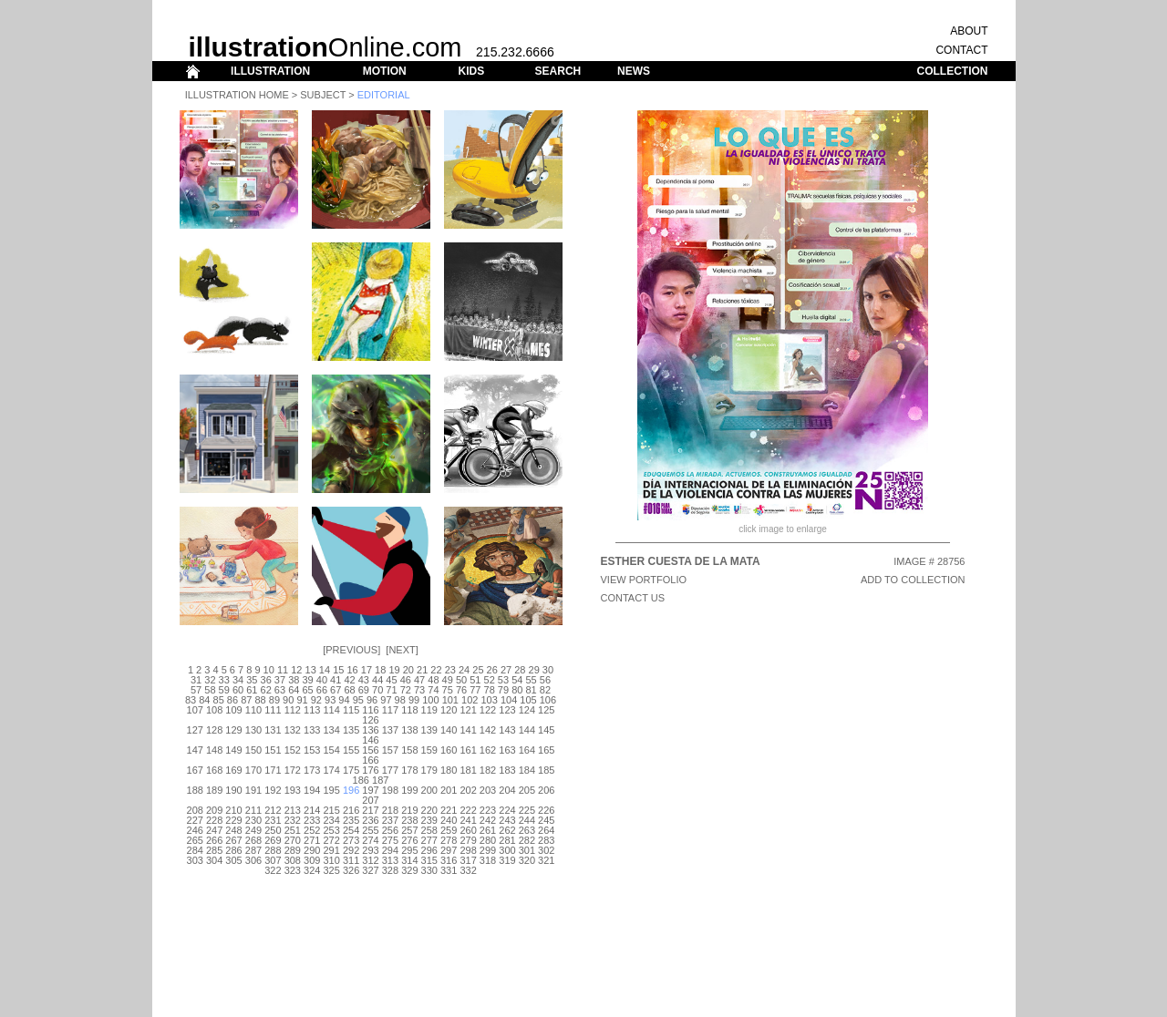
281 (507, 840)
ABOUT (968, 31)
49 (447, 679)
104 (509, 699)
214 (312, 810)
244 (527, 820)
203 (488, 790)
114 (331, 709)
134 (331, 729)
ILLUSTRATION (270, 71)
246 (195, 830)
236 (370, 820)
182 (488, 770)
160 (448, 750)
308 (292, 860)
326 (351, 870)
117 (390, 709)
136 (370, 729)
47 (419, 679)
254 (351, 830)
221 (448, 810)
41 (335, 679)
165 (546, 750)
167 (195, 770)
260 (468, 830)
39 (307, 679)
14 (324, 669)
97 (385, 699)
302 (546, 850)
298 (468, 850)
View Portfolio (644, 579)
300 (507, 850)
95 (358, 699)
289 (292, 850)
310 (331, 860)
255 (370, 830)
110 (253, 709)
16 (351, 669)
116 (370, 709)
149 (233, 750)
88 (259, 699)
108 (214, 709)
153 (312, 750)
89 (274, 699)
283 (546, 840)
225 (527, 810)
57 (196, 689)
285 (214, 850)
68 (349, 689)
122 (488, 709)
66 (321, 689)
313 (390, 860)
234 (331, 820)
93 (330, 699)
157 (390, 750)
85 (218, 699)
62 (266, 689)
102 (469, 699)
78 (489, 689)
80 (516, 689)
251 (292, 830)
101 (450, 699)
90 (288, 699)
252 (312, 830)
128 (214, 729)
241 (468, 820)
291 (331, 850)
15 (338, 669)
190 (233, 790)
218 (390, 810)
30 (547, 669)
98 (400, 699)
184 (527, 770)
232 (292, 820)
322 (272, 870)
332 (468, 870)
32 (209, 679)
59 (224, 689)
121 (468, 709)
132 (292, 729)
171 (272, 770)
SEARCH (558, 71)
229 (233, 820)
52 (489, 679)
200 (429, 790)
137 (390, 729)
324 (312, 870)
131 (272, 729)
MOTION (385, 71)
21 (422, 669)
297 (448, 850)
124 (527, 709)
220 (429, 810)
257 (409, 830)
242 (488, 820)
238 (409, 820)
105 (528, 699)
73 (419, 689)
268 (253, 840)
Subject (323, 94)
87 (246, 699)
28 (519, 669)
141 (468, 729)
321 (546, 860)
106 (548, 699)
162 (488, 750)
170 (253, 770)
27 (506, 669)
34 (237, 679)
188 (195, 790)
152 (292, 750)
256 (390, 830)
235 (351, 820)
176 (370, 770)
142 (488, 729)
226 (546, 810)
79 (503, 689)
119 (429, 709)
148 (214, 750)
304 (214, 860)
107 (195, 709)
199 (409, 790)
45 (391, 679)
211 (253, 810)
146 (370, 739)
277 (429, 840)
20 (408, 669)
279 (468, 840)
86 (232, 699)
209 (214, 810)
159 (429, 750)
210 (233, 810)
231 (272, 820)
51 (475, 679)
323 (292, 870)
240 (448, 820)
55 (530, 679)
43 (363, 679)
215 (331, 810)
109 (233, 709)
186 (361, 780)
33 (224, 679)
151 (272, 750)
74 (433, 689)
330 (429, 870)
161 (468, 750)
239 (429, 820)
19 (393, 669)
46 (405, 679)
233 (312, 820)
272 (331, 840)
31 (196, 679)
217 (370, 810)
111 (272, 709)
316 (448, 860)
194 (312, 790)
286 (233, 850)
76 (461, 689)
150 (253, 750)
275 (390, 840)
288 (272, 850)
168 (214, 770)
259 (448, 830)
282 (527, 840)
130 (253, 729)
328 (390, 870)
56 (545, 679)
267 (233, 840)
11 (282, 669)
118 (409, 709)
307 (272, 860)
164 (527, 750)
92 (316, 699)
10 (268, 669)
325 (331, 870)
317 (468, 860)
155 (351, 750)
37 (279, 679)
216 (351, 810)
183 (507, 770)
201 (448, 790)
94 (343, 699)
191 (253, 790)
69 (363, 689)
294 (390, 850)
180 (448, 770)
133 (312, 729)
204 (507, 790)
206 (546, 790)
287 (253, 850)
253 (331, 830)
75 (447, 689)
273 (351, 840)
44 (377, 679)
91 (301, 699)
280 (488, 840)
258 (429, 830)
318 (488, 860)
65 (307, 689)
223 (488, 810)
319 (507, 860)
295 (409, 850)
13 (310, 669)
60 (237, 689)
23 (450, 669)
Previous (351, 649)
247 (214, 830)
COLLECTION (952, 71)
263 (527, 830)
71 (391, 689)
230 (253, 820)
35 (251, 679)
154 (331, 750)
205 (527, 790)
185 (546, 770)
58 (209, 689)
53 (503, 679)
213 (292, 810)
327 (370, 870)
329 (409, 870)
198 (390, 790)
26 (492, 669)
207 (370, 800)
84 (204, 699)
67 (335, 689)
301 (527, 850)
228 (214, 820)
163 (507, 750)
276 (409, 840)
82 (545, 689)
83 (190, 699)
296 (429, 850)
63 (279, 689)
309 (312, 860)
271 (312, 840)
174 (331, 770)
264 (546, 830)
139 (429, 729)
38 (293, 679)
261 (488, 830)
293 (370, 850)
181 (468, 770)
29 (534, 669)
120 (448, 709)
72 (405, 689)
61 (251, 689)
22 (435, 669)
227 (195, 820)
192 (272, 790)
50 (461, 679)
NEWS (633, 71)
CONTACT (961, 50)
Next (401, 649)
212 (272, 810)
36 (266, 679)
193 (292, 790)
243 (507, 820)
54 (516, 679)
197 (370, 790)
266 (214, 840)
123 (507, 709)
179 (429, 770)
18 (380, 669)
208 (195, 810)
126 (370, 719)
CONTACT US (633, 597)
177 (390, 770)
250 (272, 830)
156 (370, 750)
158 (409, 750)
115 (351, 709)
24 (464, 669)
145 (546, 729)
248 (233, 830)
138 (409, 729)
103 (488, 699)
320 (527, 860)
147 (195, 750)
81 (530, 689)
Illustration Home (237, 94)
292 (351, 850)
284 (195, 850)
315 (429, 860)
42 (349, 679)
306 (253, 860)
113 (312, 709)
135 (351, 729)
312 (370, 860)
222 (468, 810)
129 (233, 729)
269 (272, 840)
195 (331, 790)
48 (433, 679)
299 (488, 850)
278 (448, 840)
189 (214, 790)
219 (409, 810)
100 (430, 699)
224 (507, 810)
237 (390, 820)
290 (312, 850)
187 (380, 780)
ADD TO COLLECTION (913, 579)
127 (195, 729)
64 (293, 689)
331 (448, 870)
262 (507, 830)
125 (546, 709)
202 (468, 790)
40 (321, 679)
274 (370, 840)
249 (253, 830)
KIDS (471, 71)
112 (292, 709)
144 (527, 729)
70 (377, 689)
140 (448, 729)
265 (195, 840)
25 (477, 669)
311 (351, 860)
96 (372, 699)
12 (296, 669)
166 (370, 760)
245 (546, 820)
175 (351, 770)
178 (409, 770)
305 (233, 860)
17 (366, 669)
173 (312, 770)
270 (292, 840)
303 (195, 860)
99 (413, 699)
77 (475, 689)
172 (292, 770)
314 (409, 860)
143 (507, 729)
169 (233, 770)
